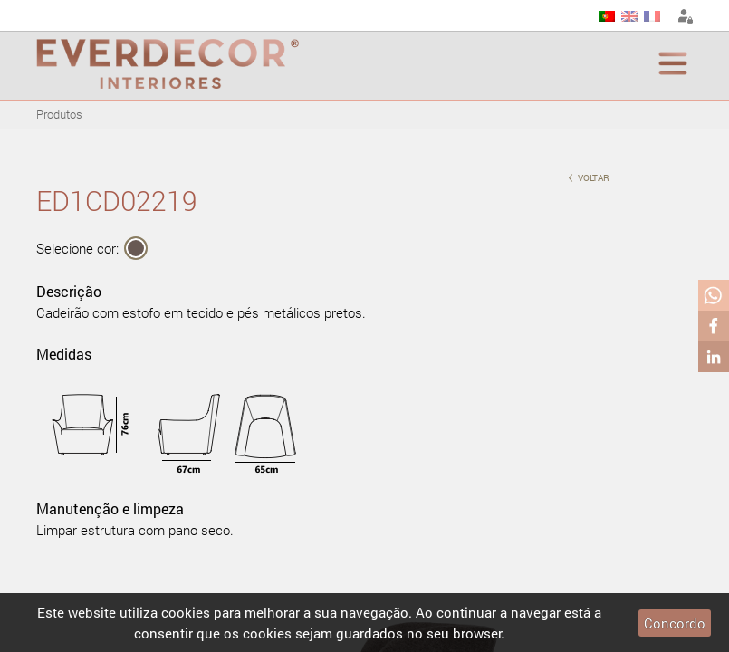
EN (629, 16)
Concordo (674, 623)
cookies (185, 612)
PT (607, 16)
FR (652, 16)
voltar (588, 176)
